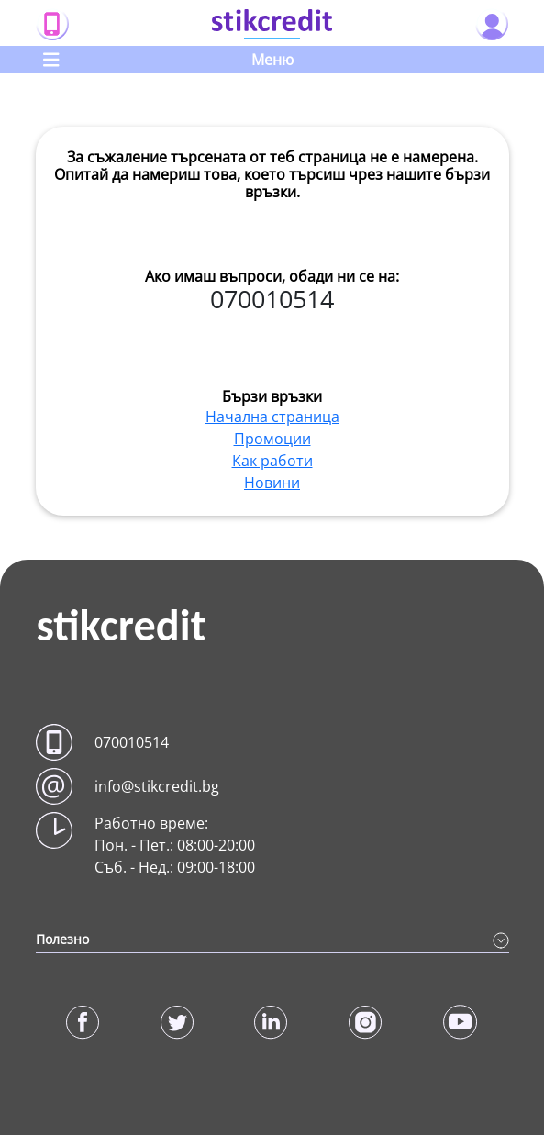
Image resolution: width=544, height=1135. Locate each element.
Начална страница (272, 416)
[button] (272, 742)
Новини (272, 483)
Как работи (272, 461)
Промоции (272, 438)
